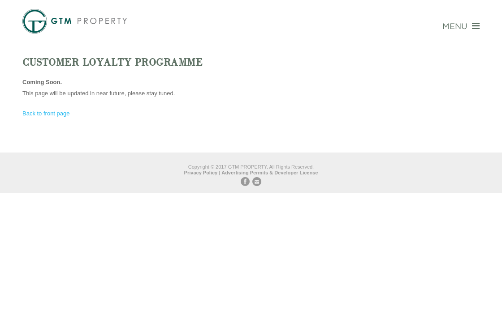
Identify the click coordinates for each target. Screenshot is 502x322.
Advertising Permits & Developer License (269, 172)
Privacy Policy (201, 172)
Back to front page (46, 113)
